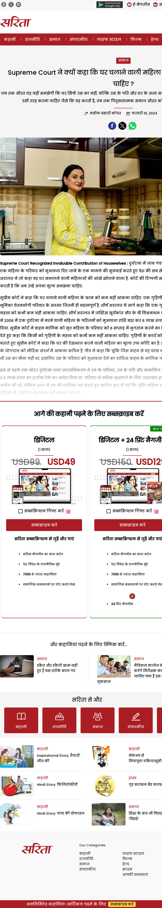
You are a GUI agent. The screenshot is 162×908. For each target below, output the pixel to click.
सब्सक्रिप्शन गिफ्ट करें (41, 511)
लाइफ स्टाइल (109, 39)
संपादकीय (79, 39)
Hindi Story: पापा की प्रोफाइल (60, 813)
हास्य (132, 778)
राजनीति (32, 39)
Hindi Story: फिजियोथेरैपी (57, 784)
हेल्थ (125, 864)
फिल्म (136, 39)
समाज (54, 39)
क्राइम (127, 869)
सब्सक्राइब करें (44, 525)
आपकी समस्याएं (135, 874)
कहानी (10, 39)
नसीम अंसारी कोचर (105, 113)
